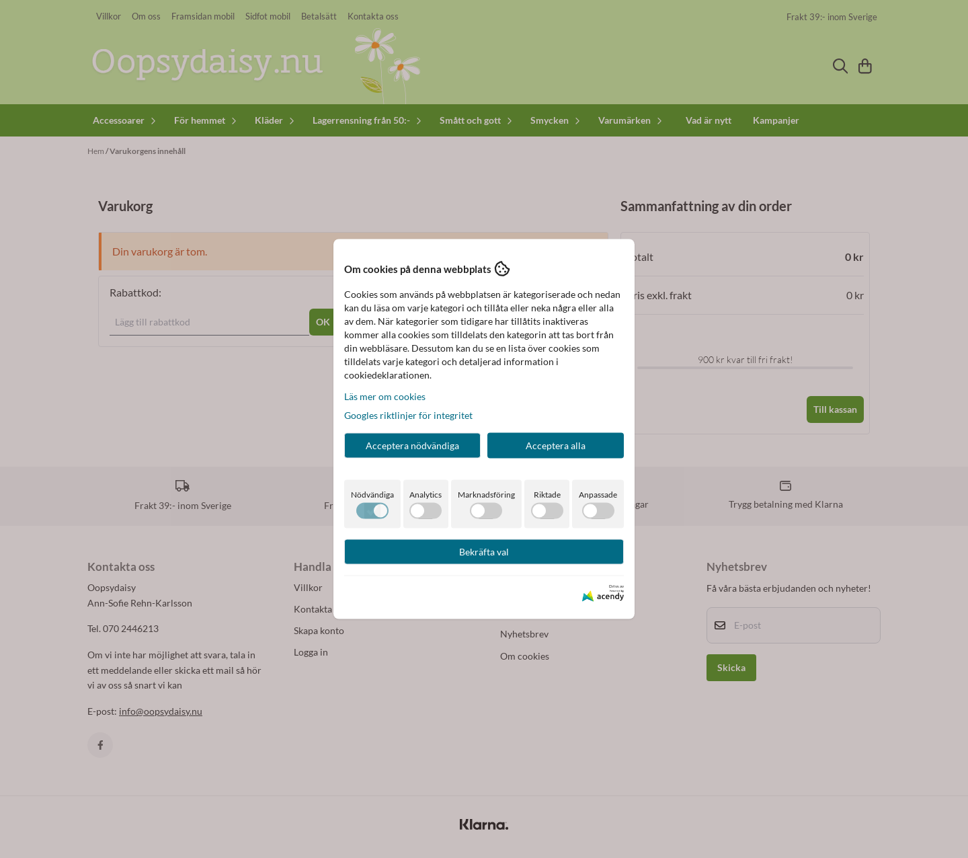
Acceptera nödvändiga (412, 445)
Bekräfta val (484, 551)
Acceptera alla (556, 445)
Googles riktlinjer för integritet (408, 415)
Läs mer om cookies (385, 396)
